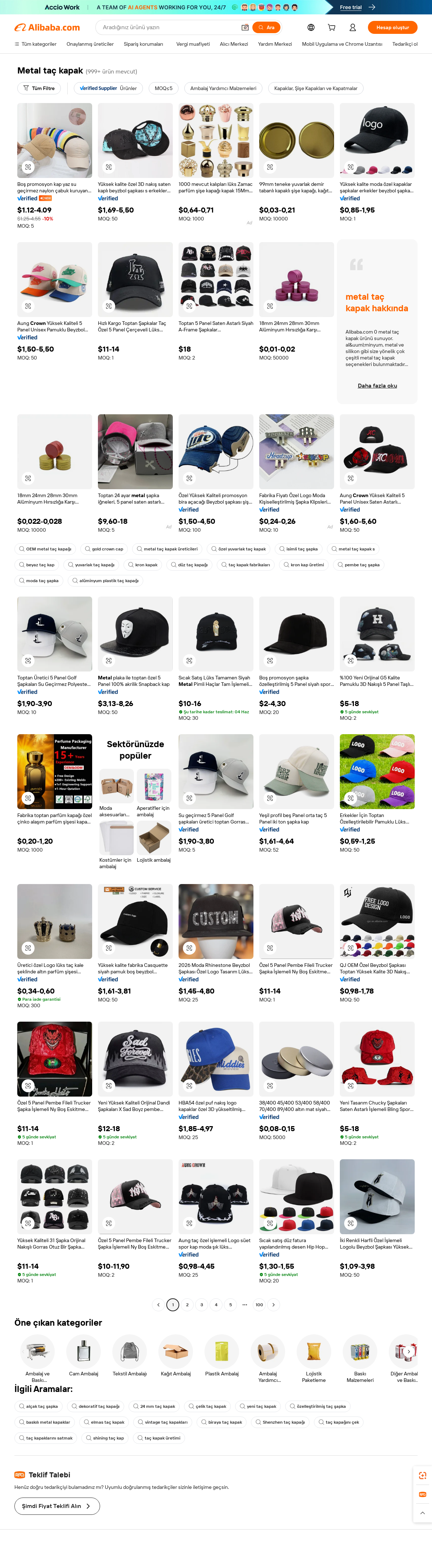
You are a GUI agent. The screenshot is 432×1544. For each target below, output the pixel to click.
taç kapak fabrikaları (245, 565)
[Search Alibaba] (169, 27)
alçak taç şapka (38, 1406)
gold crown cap (104, 549)
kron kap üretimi (304, 565)
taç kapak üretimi (159, 1438)
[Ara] (266, 27)
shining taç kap (105, 1438)
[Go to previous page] (158, 1304)
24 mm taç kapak (154, 1406)
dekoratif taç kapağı (96, 1406)
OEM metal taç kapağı (45, 549)
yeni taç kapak (258, 1406)
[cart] (333, 28)
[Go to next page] (273, 1304)
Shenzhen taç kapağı (280, 1422)
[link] (422, 1475)
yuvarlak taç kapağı (91, 565)
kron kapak (142, 565)
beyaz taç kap (36, 565)
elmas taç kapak (104, 1422)
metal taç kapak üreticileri (167, 549)
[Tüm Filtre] (39, 88)
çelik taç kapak (207, 1406)
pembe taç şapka (359, 565)
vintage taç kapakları (163, 1422)
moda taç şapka (39, 581)
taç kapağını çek (339, 1422)
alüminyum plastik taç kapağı (105, 581)
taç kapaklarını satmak (45, 1438)
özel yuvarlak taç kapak (238, 549)
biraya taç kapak (221, 1422)
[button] (245, 27)
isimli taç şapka (298, 549)
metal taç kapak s (353, 549)
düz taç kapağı (189, 565)
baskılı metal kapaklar (44, 1422)
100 (259, 1304)
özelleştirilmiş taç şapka (318, 1406)
